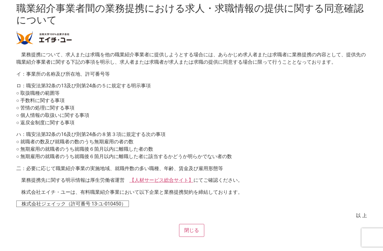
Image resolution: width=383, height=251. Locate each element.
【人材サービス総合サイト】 (161, 180)
